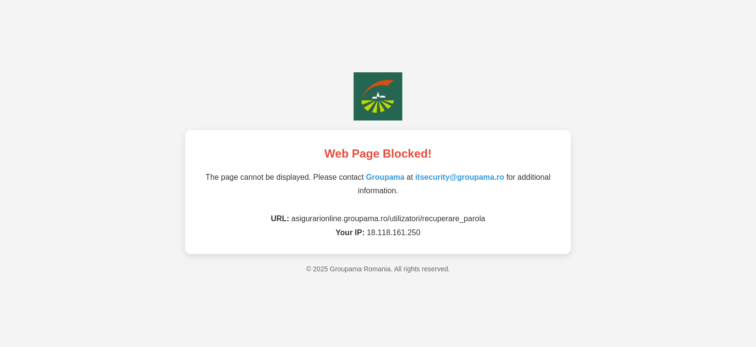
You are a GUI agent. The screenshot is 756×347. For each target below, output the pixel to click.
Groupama (385, 177)
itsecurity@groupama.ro (459, 177)
